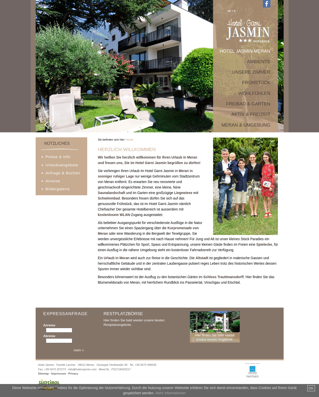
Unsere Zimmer (251, 72)
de (229, 11)
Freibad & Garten (248, 103)
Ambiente (258, 61)
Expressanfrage (63, 316)
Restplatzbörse (123, 313)
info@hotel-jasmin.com (82, 369)
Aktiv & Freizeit (250, 114)
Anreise (53, 181)
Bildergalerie (58, 189)
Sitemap (43, 373)
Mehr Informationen (171, 393)
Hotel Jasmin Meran (245, 51)
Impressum (58, 373)
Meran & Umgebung (246, 125)
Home (129, 139)
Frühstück (256, 82)
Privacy (73, 373)
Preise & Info (58, 157)
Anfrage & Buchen (63, 173)
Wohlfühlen (254, 93)
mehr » (79, 350)
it (234, 11)
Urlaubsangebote (62, 165)
